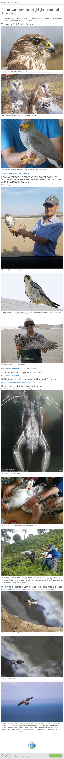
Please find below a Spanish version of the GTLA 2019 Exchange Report (21, 382)
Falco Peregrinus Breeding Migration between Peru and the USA (19, 368)
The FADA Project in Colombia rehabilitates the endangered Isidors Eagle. (21, 389)
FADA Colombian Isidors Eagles (10, 375)
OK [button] (55, 756)
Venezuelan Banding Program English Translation (15, 173)
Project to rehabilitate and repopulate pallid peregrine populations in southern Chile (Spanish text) (28, 589)
